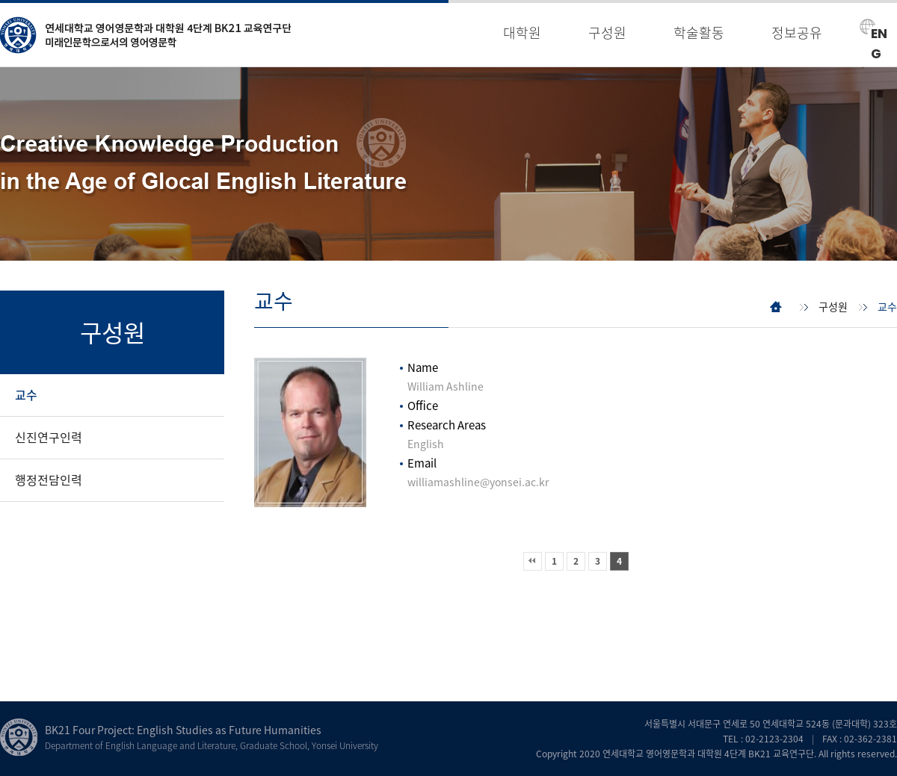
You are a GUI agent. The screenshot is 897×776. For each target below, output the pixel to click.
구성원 (607, 32)
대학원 (522, 32)
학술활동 (698, 32)
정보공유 (796, 32)
